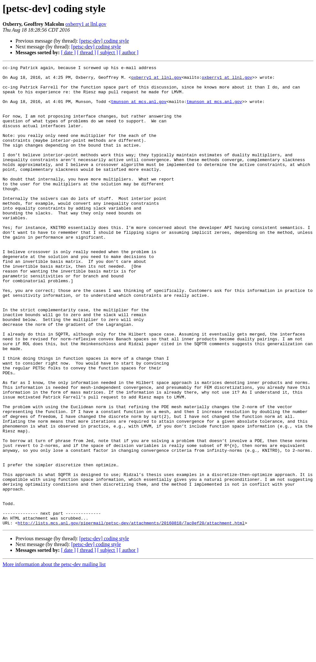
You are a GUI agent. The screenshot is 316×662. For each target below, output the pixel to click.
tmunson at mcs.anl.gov (138, 109)
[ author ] (129, 52)
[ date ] (68, 52)
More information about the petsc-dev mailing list (54, 656)
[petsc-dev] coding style (104, 41)
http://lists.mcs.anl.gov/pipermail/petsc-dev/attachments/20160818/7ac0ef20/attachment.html (131, 615)
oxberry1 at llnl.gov (85, 24)
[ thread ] (86, 52)
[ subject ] (107, 52)
